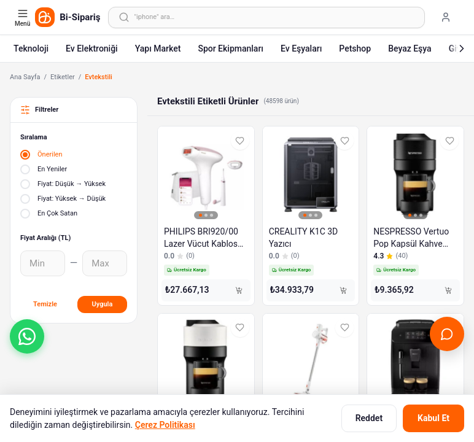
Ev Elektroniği (92, 48)
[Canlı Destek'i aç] (447, 334)
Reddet (369, 418)
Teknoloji (31, 48)
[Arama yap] (266, 17)
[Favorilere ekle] (240, 140)
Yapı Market (158, 48)
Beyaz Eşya (410, 48)
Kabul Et (433, 418)
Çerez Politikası (165, 425)
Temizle (45, 304)
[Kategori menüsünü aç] (24, 17)
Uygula (102, 304)
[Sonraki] (461, 48)
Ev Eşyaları (301, 48)
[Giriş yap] (445, 17)
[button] (27, 336)
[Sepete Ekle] (239, 290)
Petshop (355, 48)
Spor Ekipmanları (230, 48)
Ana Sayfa (25, 77)
